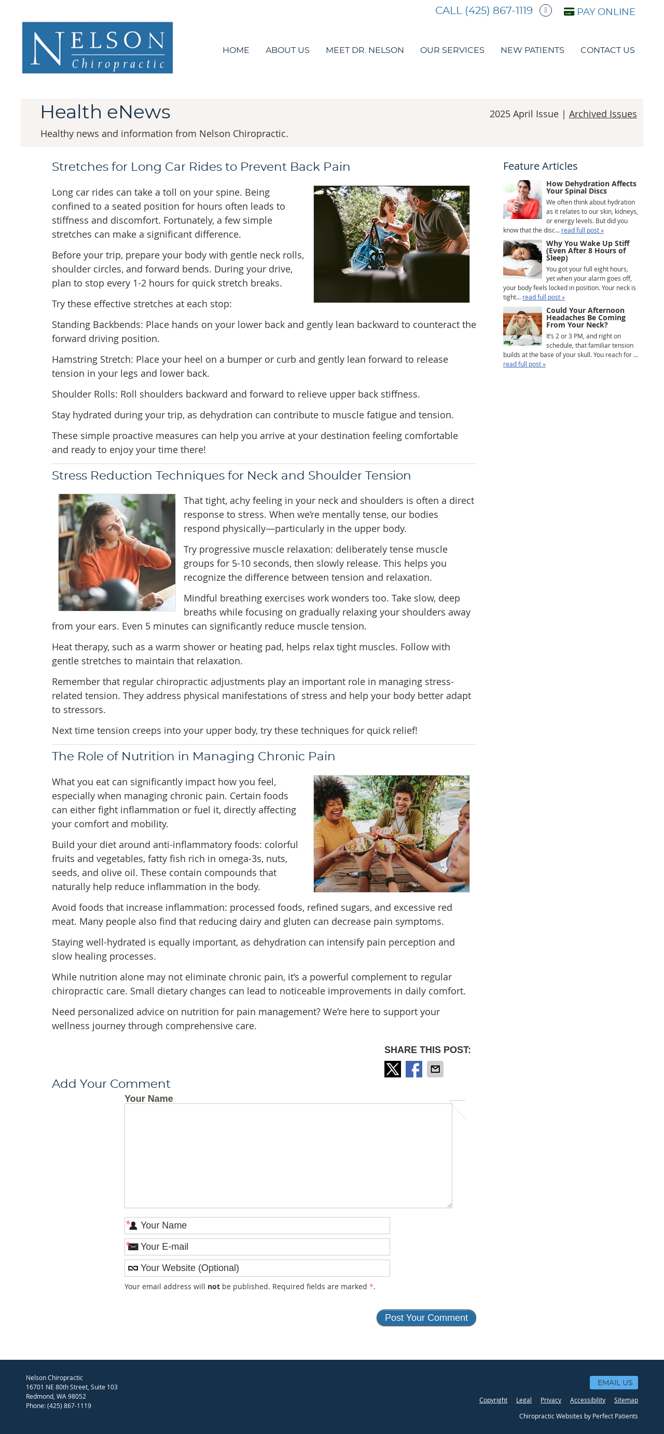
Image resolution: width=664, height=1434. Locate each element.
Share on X (393, 1069)
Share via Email (436, 1069)
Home (236, 50)
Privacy (551, 1400)
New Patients (532, 50)
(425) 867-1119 (499, 11)
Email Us (615, 1383)
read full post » (582, 230)
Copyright (493, 1400)
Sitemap (626, 1400)
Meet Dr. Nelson (365, 50)
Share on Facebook (415, 1069)
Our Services (452, 50)
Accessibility (587, 1400)
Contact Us (607, 50)
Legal (524, 1400)
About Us (288, 50)
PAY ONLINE (599, 12)
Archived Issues (603, 113)
